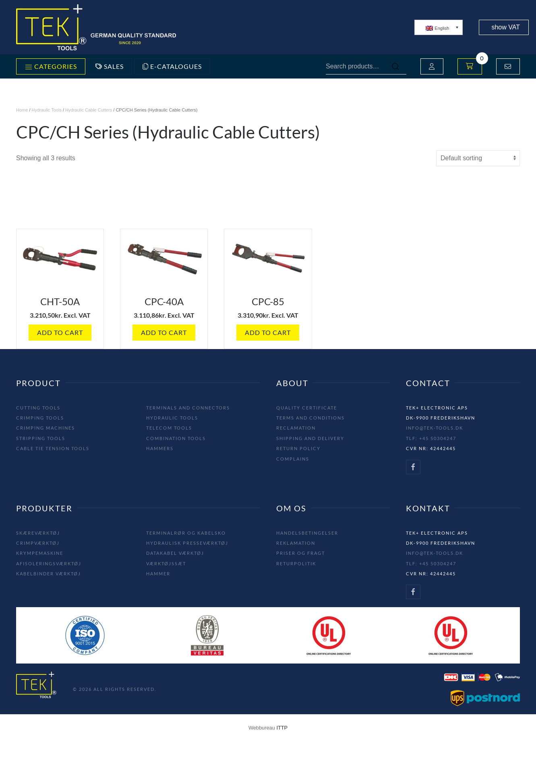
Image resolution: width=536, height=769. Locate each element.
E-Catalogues (172, 66)
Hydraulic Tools (47, 109)
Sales (109, 66)
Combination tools (176, 438)
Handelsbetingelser (307, 532)
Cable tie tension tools (52, 448)
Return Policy (298, 448)
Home (22, 109)
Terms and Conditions (310, 417)
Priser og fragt (300, 553)
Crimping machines (45, 427)
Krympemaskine (39, 553)
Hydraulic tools (172, 417)
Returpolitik (296, 563)
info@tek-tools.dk (434, 427)
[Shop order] (478, 158)
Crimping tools (40, 417)
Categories (51, 66)
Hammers (160, 448)
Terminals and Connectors (188, 407)
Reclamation (296, 427)
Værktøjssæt (166, 563)
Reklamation (295, 543)
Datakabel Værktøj (175, 553)
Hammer (158, 573)
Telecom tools (169, 427)
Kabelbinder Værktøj (48, 573)
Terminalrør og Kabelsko (186, 532)
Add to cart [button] (60, 332)
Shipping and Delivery (310, 438)
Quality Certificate (306, 407)
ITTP (282, 728)
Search (395, 66)
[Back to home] (96, 27)
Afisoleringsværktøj (48, 563)
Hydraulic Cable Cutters (88, 109)
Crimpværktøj (38, 543)
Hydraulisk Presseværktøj (187, 543)
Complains (292, 458)
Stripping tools (40, 438)
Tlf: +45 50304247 (431, 438)
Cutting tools (38, 407)
